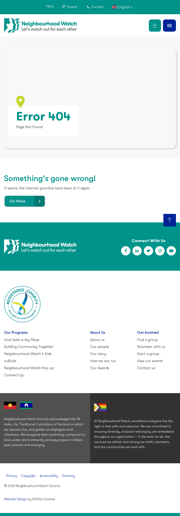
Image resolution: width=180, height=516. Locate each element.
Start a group (148, 354)
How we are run (103, 361)
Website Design (15, 499)
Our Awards (99, 368)
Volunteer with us (151, 347)
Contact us (146, 368)
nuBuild (10, 361)
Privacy (11, 476)
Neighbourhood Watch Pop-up (29, 368)
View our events (150, 361)
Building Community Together (28, 347)
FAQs (50, 6)
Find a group (147, 340)
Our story (98, 354)
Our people (99, 347)
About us (97, 340)
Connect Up (14, 375)
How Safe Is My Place (21, 340)
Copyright (28, 476)
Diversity (68, 476)
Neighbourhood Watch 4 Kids (28, 354)
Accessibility (49, 476)
